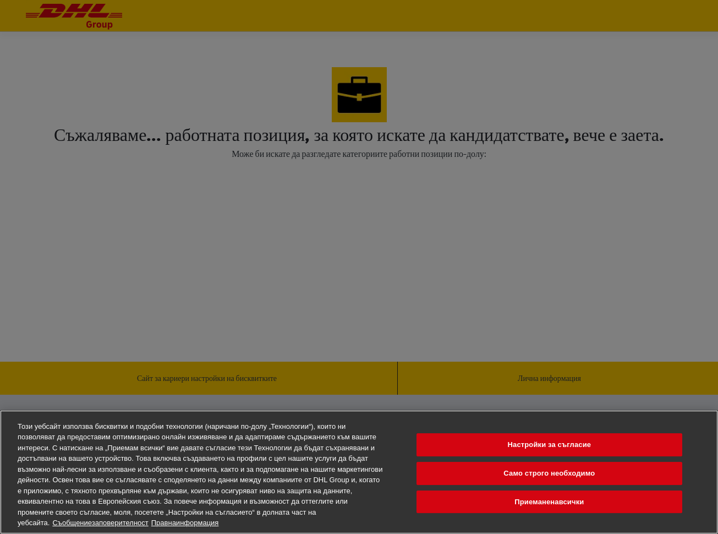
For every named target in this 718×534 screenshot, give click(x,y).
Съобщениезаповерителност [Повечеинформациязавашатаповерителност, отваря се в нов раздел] (100, 523)
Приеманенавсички (549, 502)
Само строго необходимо (549, 473)
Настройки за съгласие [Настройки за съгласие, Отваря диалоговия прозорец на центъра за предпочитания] (549, 445)
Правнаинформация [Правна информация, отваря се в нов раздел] (185, 523)
